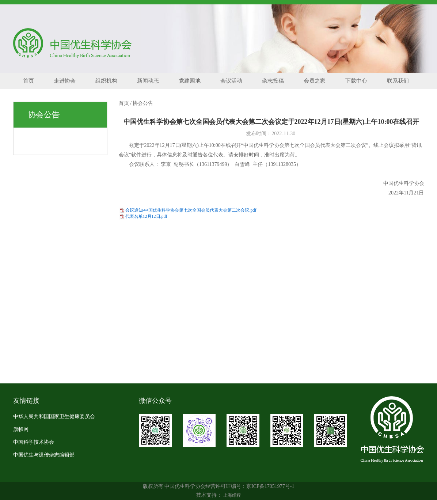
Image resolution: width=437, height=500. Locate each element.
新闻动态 (148, 81)
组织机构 (106, 81)
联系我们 (398, 81)
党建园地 (190, 81)
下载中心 (356, 81)
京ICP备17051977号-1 (270, 486)
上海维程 (232, 495)
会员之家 (315, 81)
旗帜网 (20, 429)
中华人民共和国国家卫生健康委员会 (54, 416)
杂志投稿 (273, 81)
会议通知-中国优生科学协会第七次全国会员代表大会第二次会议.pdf (190, 210)
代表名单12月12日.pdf (146, 216)
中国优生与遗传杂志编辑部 (44, 455)
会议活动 (231, 81)
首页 (28, 81)
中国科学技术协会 (33, 442)
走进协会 (65, 81)
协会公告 (143, 103)
